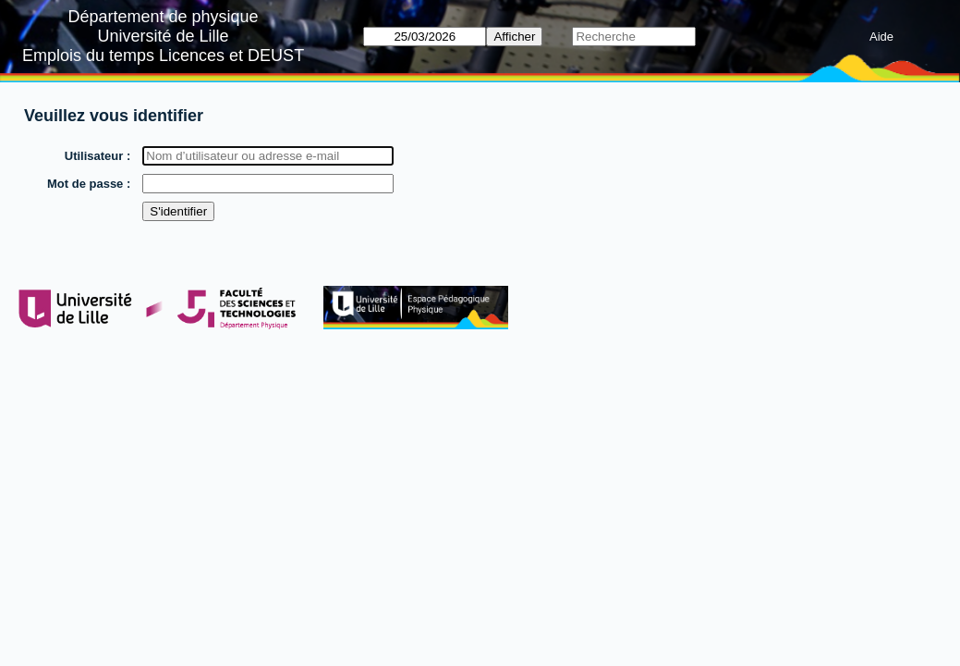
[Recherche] (633, 36)
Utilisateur (94, 156)
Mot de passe (85, 184)
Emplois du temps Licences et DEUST (163, 55)
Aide (881, 36)
